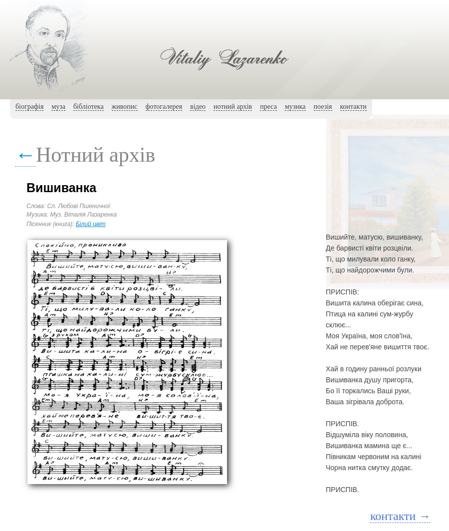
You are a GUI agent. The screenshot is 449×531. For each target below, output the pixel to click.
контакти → (400, 516)
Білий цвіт (91, 224)
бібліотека (88, 106)
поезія (323, 106)
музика (295, 106)
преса (268, 106)
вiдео (198, 106)
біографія (29, 106)
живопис (125, 106)
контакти (353, 106)
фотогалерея (164, 106)
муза (58, 106)
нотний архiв (233, 106)
